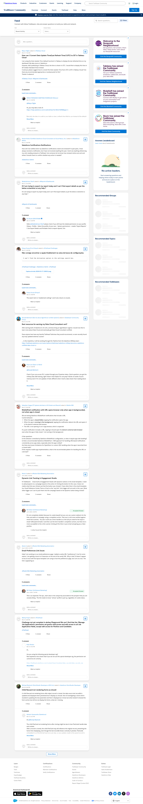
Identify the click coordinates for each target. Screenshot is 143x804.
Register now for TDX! (45, 15)
